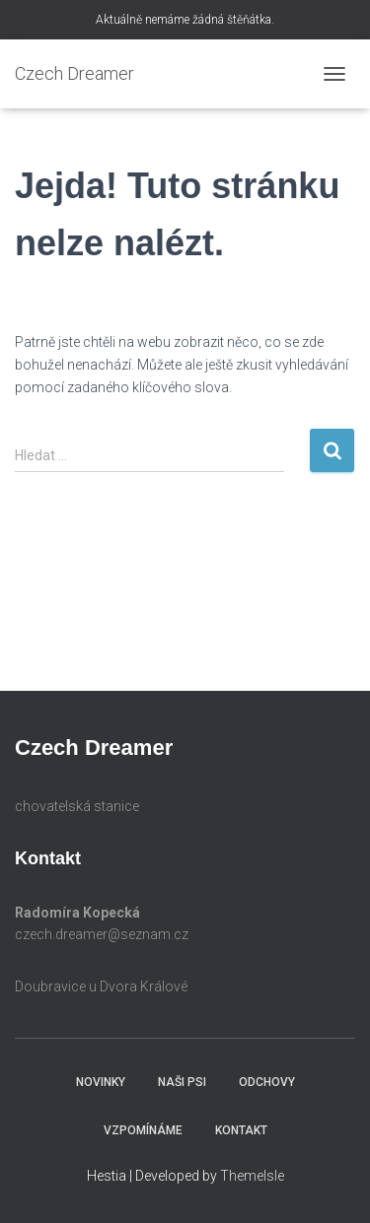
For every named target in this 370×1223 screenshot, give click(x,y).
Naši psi (182, 1082)
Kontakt (241, 1130)
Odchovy (267, 1082)
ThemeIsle (252, 1176)
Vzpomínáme (143, 1130)
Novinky (100, 1082)
